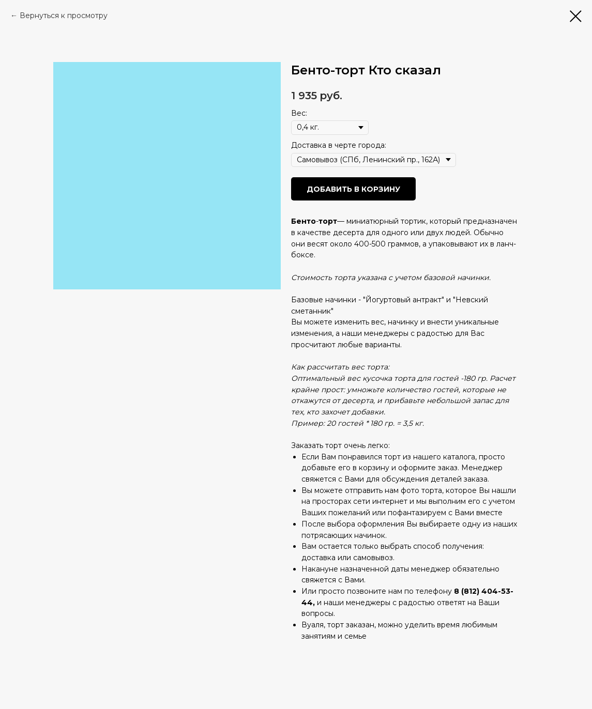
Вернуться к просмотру (64, 15)
